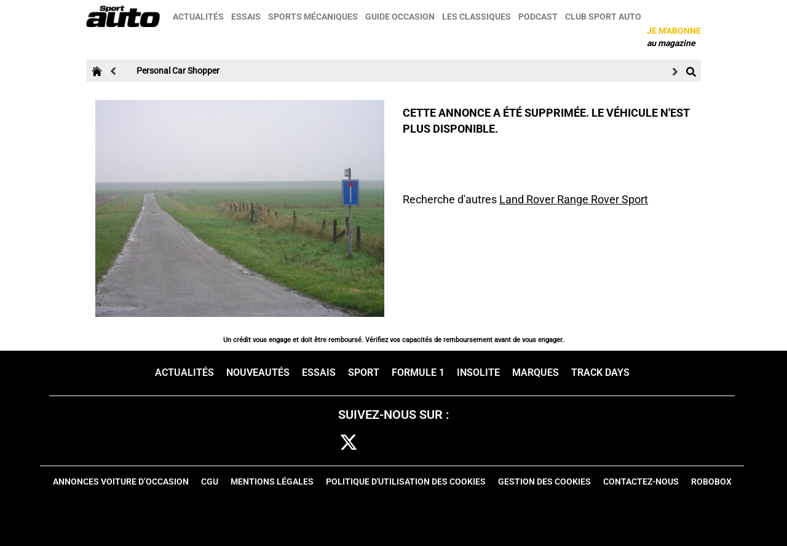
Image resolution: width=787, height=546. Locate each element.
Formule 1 (418, 372)
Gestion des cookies (544, 481)
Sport (363, 372)
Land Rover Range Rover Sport (573, 199)
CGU (209, 481)
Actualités (198, 16)
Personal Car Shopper (177, 71)
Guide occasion (400, 16)
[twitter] (348, 443)
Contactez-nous (641, 481)
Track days (600, 372)
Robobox (711, 481)
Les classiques (476, 16)
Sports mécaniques (313, 16)
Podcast (538, 16)
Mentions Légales (272, 481)
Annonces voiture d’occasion (121, 481)
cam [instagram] (386, 443)
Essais (246, 16)
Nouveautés (258, 372)
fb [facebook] (316, 443)
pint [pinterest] (422, 443)
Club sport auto (603, 16)
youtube (461, 443)
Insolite (478, 372)
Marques (535, 372)
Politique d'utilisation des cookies (406, 481)
